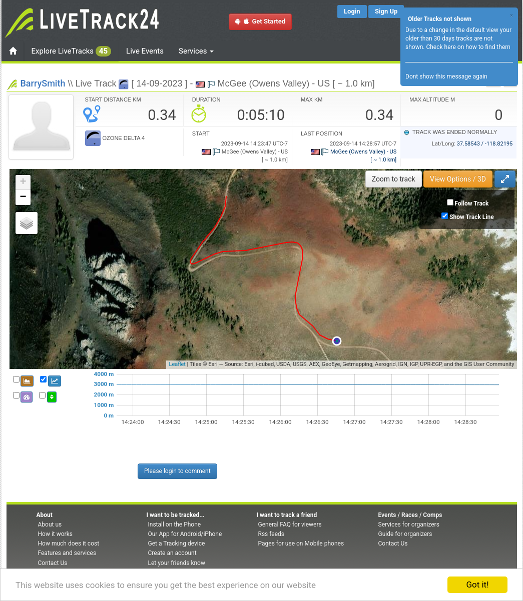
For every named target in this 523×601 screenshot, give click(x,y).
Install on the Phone (174, 524)
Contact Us (53, 563)
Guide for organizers (405, 534)
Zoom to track (393, 179)
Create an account (172, 553)
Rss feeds (271, 534)
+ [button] (23, 182)
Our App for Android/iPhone (185, 534)
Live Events (145, 51)
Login (352, 11)
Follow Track (471, 203)
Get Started (260, 21)
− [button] (23, 197)
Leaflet (177, 364)
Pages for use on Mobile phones (301, 543)
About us (50, 524)
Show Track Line (471, 217)
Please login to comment (177, 471)
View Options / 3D (458, 179)
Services (196, 51)
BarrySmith (43, 83)
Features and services (67, 553)
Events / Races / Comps (410, 515)
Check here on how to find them (468, 47)
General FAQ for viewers (290, 524)
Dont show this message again (446, 76)
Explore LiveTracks (72, 51)
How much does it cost (69, 543)
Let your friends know (176, 563)
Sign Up (386, 11)
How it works (55, 534)
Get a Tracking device (176, 543)
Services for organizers (408, 524)
